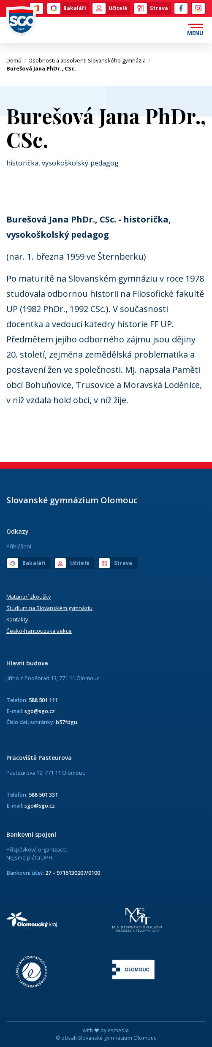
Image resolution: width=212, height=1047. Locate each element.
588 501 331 (43, 794)
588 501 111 (43, 700)
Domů (16, 60)
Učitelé (110, 8)
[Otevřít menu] (195, 30)
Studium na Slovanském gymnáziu (49, 608)
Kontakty (17, 619)
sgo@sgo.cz (39, 711)
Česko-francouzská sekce (39, 631)
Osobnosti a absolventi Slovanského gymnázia (89, 60)
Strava (151, 8)
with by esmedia (106, 1030)
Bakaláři (66, 8)
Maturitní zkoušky (28, 596)
